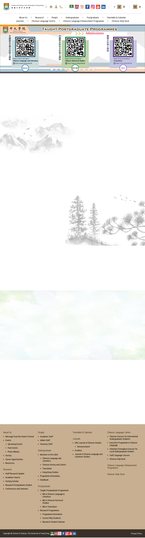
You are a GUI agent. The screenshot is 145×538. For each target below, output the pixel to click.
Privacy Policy (136, 534)
